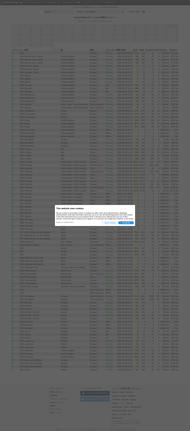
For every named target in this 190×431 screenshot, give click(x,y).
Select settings (110, 223)
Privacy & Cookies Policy (65, 222)
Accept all (126, 223)
